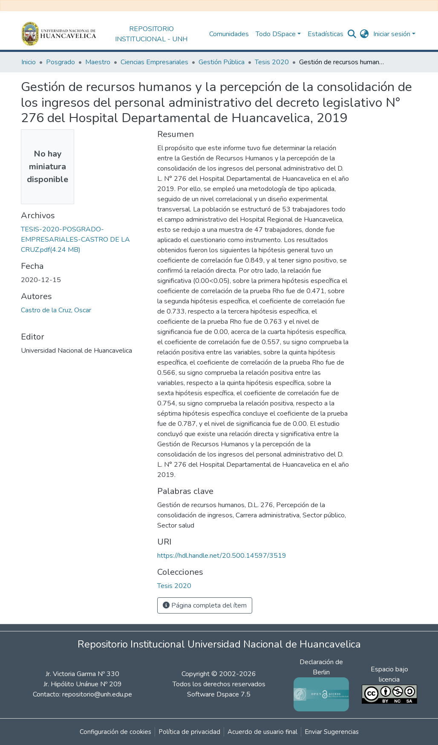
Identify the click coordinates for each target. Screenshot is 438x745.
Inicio (28, 62)
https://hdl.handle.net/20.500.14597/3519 (221, 555)
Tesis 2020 (272, 62)
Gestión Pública (222, 62)
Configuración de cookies (115, 732)
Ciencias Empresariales (154, 62)
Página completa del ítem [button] (205, 605)
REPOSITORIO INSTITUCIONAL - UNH (151, 34)
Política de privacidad (189, 732)
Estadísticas (325, 34)
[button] (364, 34)
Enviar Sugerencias (332, 732)
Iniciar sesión (391, 34)
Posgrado (60, 62)
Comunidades (229, 34)
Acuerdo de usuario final (262, 732)
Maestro (97, 62)
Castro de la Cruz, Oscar (56, 310)
